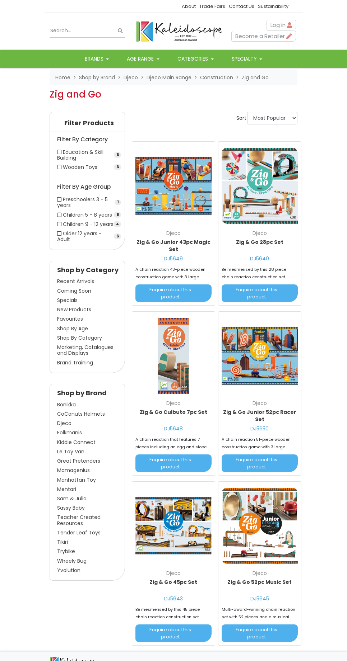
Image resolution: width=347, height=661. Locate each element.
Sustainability (273, 6)
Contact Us (241, 6)
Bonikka (66, 404)
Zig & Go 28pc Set (259, 242)
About (189, 6)
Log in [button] (281, 25)
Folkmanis (69, 432)
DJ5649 (173, 258)
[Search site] (120, 31)
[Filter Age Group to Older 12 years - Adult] (87, 236)
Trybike (66, 551)
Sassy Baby (71, 507)
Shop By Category (79, 337)
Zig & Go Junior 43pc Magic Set (173, 246)
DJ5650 (259, 428)
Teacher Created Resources (79, 520)
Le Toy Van (70, 451)
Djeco (64, 423)
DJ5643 (173, 598)
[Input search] (87, 31)
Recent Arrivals (75, 281)
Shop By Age (72, 328)
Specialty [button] (245, 58)
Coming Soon (74, 290)
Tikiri (62, 542)
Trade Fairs (212, 6)
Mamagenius (73, 470)
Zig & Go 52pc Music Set (259, 582)
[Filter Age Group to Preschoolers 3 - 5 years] (87, 202)
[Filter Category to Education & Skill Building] (87, 154)
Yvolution (68, 570)
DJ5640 (259, 258)
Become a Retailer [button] (263, 36)
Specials (67, 300)
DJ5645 (259, 598)
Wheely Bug (72, 561)
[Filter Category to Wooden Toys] (87, 167)
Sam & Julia (72, 498)
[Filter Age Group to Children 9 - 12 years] (87, 224)
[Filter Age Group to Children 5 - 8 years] (87, 214)
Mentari (66, 489)
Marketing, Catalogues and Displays (85, 350)
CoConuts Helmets (81, 413)
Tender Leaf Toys (79, 532)
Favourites (70, 318)
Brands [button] (95, 58)
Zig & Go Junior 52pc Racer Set (259, 416)
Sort (240, 118)
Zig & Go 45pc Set (173, 582)
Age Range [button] (141, 58)
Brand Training (75, 362)
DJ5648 (173, 428)
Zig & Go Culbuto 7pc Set (173, 412)
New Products (74, 309)
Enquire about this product (170, 293)
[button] (87, 125)
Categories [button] (193, 58)
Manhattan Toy (76, 479)
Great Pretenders (78, 460)
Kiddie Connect (76, 442)
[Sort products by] (272, 118)
